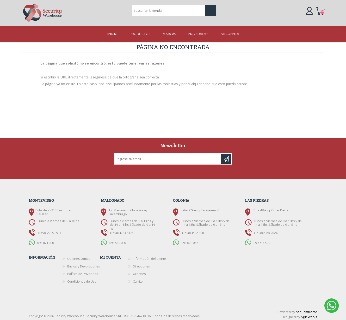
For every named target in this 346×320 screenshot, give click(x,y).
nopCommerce (306, 310)
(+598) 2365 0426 (266, 231)
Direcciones (141, 265)
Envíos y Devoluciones (83, 265)
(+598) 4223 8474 (121, 231)
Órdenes (139, 272)
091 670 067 (189, 241)
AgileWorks (309, 315)
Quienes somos (78, 257)
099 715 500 (261, 241)
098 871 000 (45, 241)
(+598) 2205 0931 (49, 231)
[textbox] (168, 11)
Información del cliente (149, 257)
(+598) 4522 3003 (193, 231)
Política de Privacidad (82, 272)
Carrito (321, 10)
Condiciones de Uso (81, 280)
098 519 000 (117, 241)
